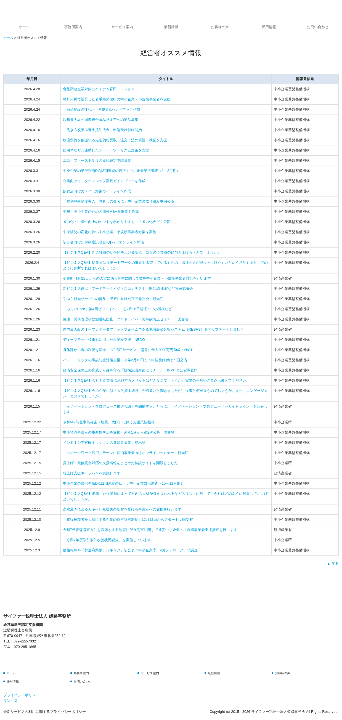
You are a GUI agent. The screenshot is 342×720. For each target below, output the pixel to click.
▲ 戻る (332, 564)
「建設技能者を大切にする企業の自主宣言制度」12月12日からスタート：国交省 (128, 519)
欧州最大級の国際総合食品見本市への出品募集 (100, 120)
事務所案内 (73, 27)
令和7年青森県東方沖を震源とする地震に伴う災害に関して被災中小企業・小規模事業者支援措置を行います (150, 530)
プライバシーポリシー (21, 695)
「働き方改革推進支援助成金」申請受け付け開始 (102, 130)
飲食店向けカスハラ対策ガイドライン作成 (97, 191)
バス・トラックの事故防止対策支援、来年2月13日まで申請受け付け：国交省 (125, 360)
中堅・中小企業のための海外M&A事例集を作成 (101, 211)
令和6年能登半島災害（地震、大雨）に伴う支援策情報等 (109, 422)
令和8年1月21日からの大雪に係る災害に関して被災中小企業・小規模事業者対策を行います (137, 278)
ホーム (24, 27)
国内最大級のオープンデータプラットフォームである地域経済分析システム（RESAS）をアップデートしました (153, 329)
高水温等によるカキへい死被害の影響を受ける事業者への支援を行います (122, 509)
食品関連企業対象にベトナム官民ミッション (99, 89)
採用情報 (269, 27)
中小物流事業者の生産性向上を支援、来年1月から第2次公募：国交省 (118, 432)
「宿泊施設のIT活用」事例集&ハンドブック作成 (101, 109)
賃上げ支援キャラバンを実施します (91, 473)
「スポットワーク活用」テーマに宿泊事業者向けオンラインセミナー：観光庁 (126, 453)
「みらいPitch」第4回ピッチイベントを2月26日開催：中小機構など (117, 309)
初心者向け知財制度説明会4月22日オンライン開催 (103, 242)
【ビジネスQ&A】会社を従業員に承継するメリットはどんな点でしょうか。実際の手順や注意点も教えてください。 (156, 380)
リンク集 (10, 700)
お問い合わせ (317, 27)
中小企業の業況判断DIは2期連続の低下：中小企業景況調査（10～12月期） (123, 483)
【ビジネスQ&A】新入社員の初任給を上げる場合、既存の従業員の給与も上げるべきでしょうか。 (142, 252)
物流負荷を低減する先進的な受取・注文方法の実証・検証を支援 (115, 140)
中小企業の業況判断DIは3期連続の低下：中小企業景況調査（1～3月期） (121, 171)
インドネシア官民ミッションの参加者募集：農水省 (104, 442)
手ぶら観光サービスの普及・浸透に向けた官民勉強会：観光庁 (113, 299)
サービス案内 (122, 27)
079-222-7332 (25, 641)
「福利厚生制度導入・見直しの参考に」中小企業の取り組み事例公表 (118, 201)
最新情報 (171, 27)
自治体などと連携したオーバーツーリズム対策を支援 (106, 150)
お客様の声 (220, 27)
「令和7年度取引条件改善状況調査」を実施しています (107, 540)
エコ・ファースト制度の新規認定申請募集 (97, 160)
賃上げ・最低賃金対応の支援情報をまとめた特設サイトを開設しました (120, 463)
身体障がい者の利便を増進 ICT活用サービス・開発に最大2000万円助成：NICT (128, 350)
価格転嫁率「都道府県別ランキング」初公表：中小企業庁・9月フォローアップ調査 (130, 550)
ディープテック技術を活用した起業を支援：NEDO (104, 340)
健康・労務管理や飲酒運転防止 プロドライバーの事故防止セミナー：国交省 (126, 319)
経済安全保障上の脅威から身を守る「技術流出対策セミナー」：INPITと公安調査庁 (130, 370)
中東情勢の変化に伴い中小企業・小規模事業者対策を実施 (109, 232)
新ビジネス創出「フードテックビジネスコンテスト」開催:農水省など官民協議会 (128, 288)
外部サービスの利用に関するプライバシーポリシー (44, 712)
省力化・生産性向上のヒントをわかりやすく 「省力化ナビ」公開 (117, 222)
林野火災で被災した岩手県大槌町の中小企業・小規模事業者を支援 (117, 99)
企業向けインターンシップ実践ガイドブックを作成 (104, 181)
